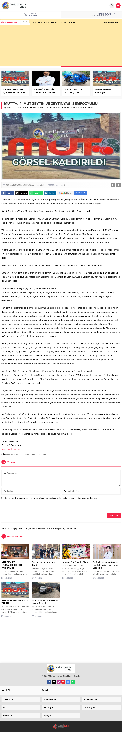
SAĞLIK (36, 108)
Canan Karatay (16, 454)
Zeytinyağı (42, 454)
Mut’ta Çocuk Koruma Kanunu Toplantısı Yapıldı (55, 22)
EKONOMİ (20, 108)
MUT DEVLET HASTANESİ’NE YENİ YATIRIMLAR (11, 565)
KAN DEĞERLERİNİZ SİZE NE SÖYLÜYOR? (44, 91)
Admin (42, 185)
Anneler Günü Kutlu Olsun (75, 562)
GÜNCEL (28, 108)
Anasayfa (9, 108)
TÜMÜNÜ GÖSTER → (112, 22)
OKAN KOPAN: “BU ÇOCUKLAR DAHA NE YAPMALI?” (14, 92)
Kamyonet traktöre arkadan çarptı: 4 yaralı (45, 602)
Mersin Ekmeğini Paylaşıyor (103, 91)
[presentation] (20, 507)
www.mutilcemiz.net (11, 449)
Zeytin (34, 454)
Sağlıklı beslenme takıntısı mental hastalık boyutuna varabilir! (106, 565)
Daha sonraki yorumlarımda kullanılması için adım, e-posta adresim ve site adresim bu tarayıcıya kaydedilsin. (50, 498)
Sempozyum (26, 454)
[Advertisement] (61, 46)
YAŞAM (43, 108)
